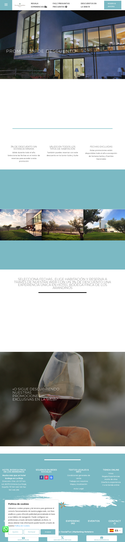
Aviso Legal (79, 489)
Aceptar (48, 532)
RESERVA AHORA (112, 5)
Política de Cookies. (22, 526)
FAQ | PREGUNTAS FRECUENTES (61, 5)
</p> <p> (62, 320)
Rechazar (31, 532)
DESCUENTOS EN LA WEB (88, 5)
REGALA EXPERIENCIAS (37, 5)
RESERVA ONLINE (23, 540)
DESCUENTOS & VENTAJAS (62, 540)
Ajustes (15, 532)
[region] (32, 518)
